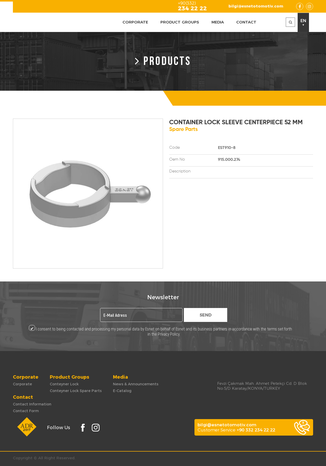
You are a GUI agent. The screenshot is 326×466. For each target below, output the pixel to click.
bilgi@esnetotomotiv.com (256, 6)
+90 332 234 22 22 (256, 429)
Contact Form (26, 411)
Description (180, 171)
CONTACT (246, 22)
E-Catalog (122, 390)
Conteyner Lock (64, 384)
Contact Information (32, 404)
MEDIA (217, 22)
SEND (205, 315)
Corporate (22, 384)
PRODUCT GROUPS (179, 22)
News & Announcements (135, 384)
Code (174, 148)
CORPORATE (135, 22)
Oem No (177, 159)
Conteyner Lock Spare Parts (76, 390)
